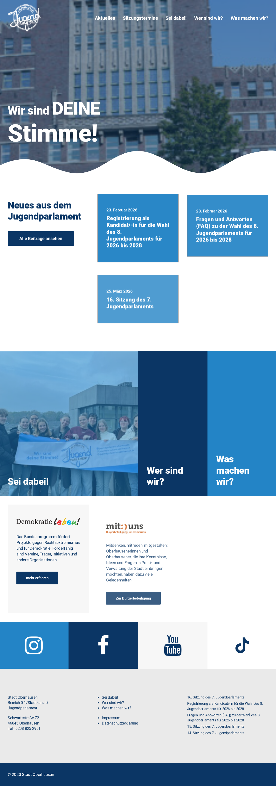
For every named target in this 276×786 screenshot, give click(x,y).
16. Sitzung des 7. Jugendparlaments (130, 326)
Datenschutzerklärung (120, 728)
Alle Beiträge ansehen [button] (40, 243)
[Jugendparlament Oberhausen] (24, 18)
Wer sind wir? (208, 18)
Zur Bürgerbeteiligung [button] (133, 617)
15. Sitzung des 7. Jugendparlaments (215, 732)
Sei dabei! (176, 18)
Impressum (111, 723)
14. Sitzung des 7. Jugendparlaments (215, 738)
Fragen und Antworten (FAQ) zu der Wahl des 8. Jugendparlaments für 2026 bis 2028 (227, 248)
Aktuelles (105, 18)
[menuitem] (106, 18)
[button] (33, 658)
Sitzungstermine (140, 18)
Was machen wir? (249, 18)
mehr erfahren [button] (37, 583)
